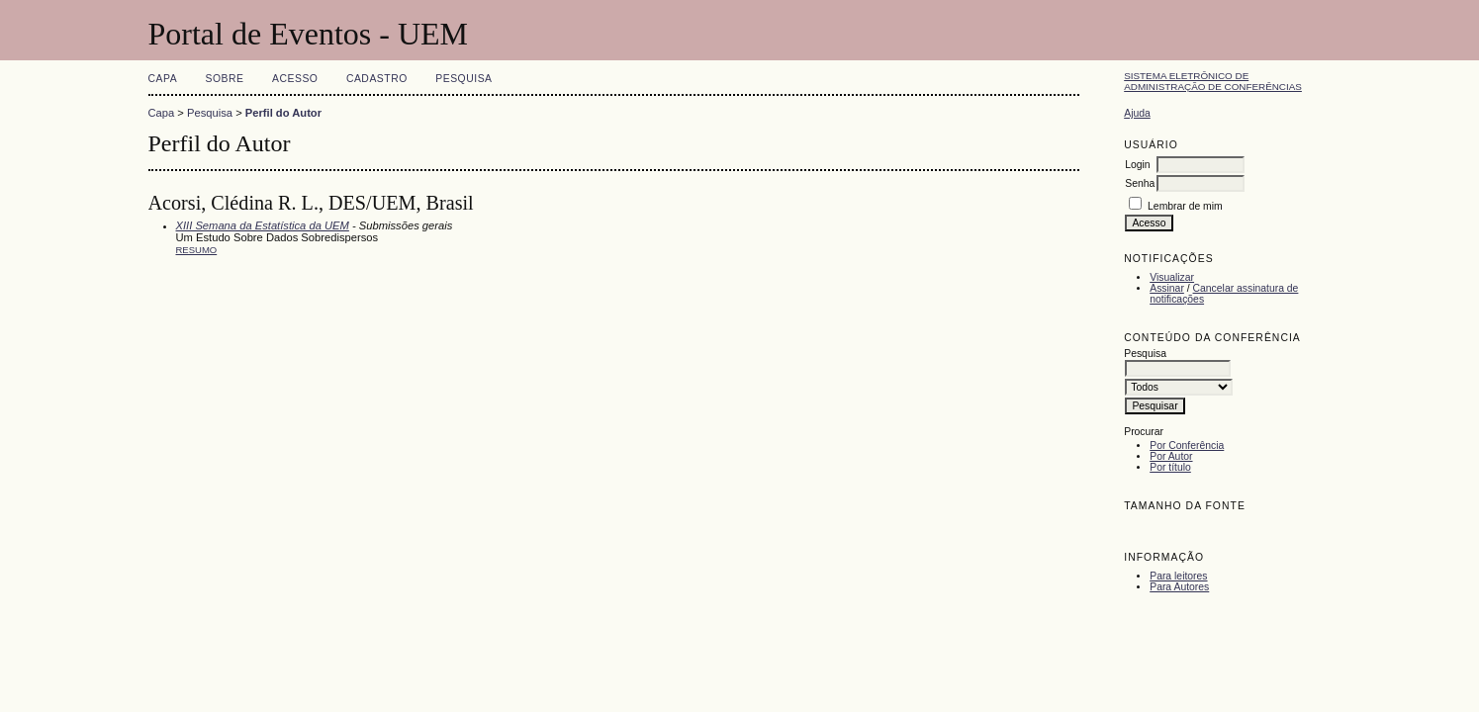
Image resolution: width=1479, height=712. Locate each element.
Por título (1170, 467)
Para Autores (1179, 586)
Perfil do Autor (283, 113)
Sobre (225, 78)
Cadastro (377, 78)
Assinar (1167, 288)
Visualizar (1172, 277)
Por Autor (1171, 456)
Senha (1140, 183)
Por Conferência (1187, 445)
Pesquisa (463, 78)
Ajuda (1137, 113)
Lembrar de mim (1185, 206)
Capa (163, 78)
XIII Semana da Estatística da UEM (262, 225)
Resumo (197, 249)
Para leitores (1178, 576)
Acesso (295, 78)
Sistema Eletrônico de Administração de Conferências (1213, 81)
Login (1137, 164)
